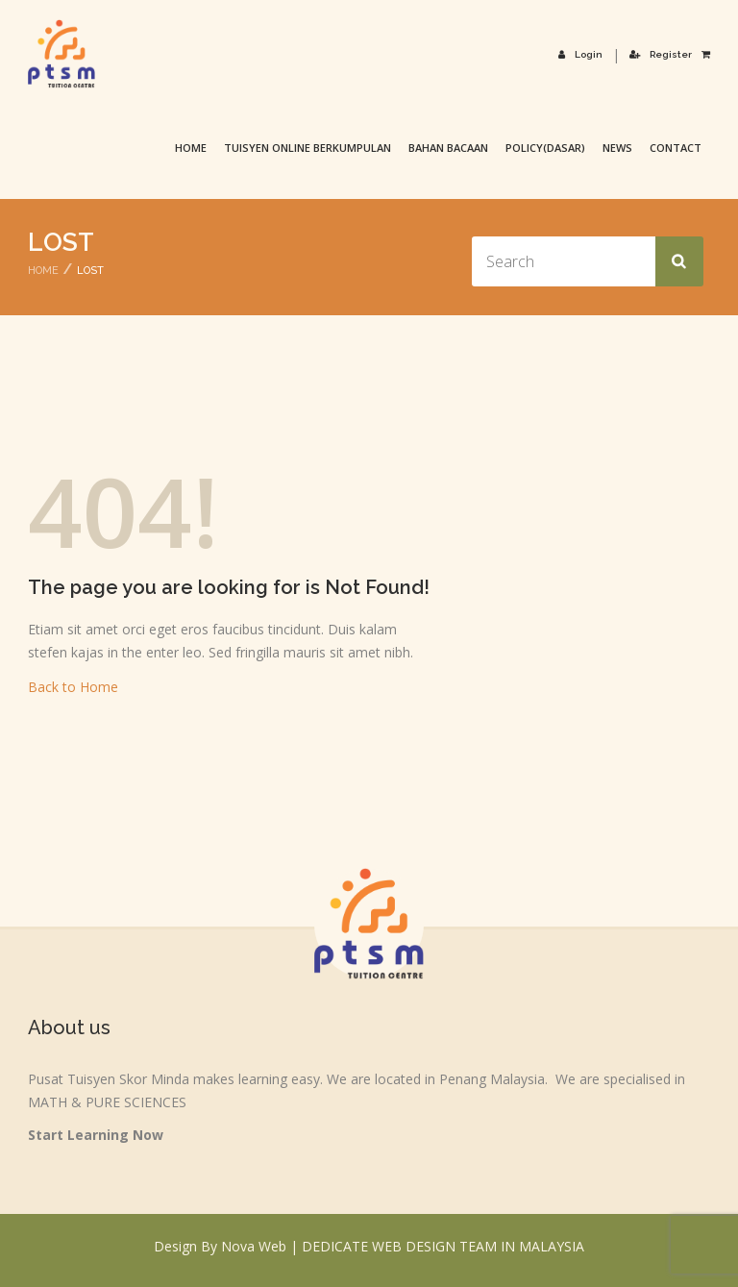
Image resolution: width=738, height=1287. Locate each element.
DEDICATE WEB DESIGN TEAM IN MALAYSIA (443, 1246)
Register (660, 54)
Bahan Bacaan (448, 147)
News (617, 147)
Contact (675, 147)
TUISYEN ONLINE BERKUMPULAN (307, 147)
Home (191, 147)
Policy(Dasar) (545, 147)
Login (580, 54)
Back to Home (73, 687)
